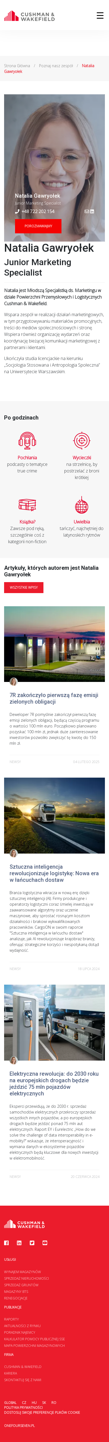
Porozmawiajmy (38, 226)
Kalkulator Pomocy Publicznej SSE (34, 1339)
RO (53, 1402)
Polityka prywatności (23, 1407)
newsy (15, 762)
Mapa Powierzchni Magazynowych (34, 1345)
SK (44, 1402)
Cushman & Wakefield (23, 1366)
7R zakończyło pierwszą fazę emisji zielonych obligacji (54, 698)
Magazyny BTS (16, 1291)
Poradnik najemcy (19, 1332)
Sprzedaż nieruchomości (26, 1278)
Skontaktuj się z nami (22, 1380)
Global (10, 1402)
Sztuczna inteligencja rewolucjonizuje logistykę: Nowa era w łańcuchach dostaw (54, 873)
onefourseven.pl (19, 1425)
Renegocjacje (16, 1298)
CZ (24, 1402)
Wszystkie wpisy (24, 587)
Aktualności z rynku (22, 1326)
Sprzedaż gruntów (21, 1285)
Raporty (11, 1319)
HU (34, 1402)
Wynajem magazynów (22, 1272)
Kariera (10, 1373)
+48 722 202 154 (34, 211)
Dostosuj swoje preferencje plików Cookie (42, 1412)
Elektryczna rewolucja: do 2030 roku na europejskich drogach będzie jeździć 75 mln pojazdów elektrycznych (54, 1083)
